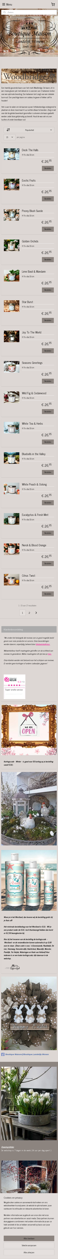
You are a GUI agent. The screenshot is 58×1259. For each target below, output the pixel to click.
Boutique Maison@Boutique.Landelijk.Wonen (25, 1054)
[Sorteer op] (29, 130)
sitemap (30, 1248)
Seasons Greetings (32, 363)
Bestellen (47, 168)
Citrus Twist (28, 576)
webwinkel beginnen (43, 1248)
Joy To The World (31, 332)
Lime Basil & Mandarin (34, 272)
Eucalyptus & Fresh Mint (35, 515)
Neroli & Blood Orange (34, 545)
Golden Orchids (30, 241)
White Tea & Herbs (32, 424)
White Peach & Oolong (34, 485)
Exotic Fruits (29, 181)
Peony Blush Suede (32, 211)
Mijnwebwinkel (30, 1253)
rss (35, 1248)
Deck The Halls (30, 150)
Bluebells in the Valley (33, 454)
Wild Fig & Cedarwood (34, 393)
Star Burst (27, 302)
